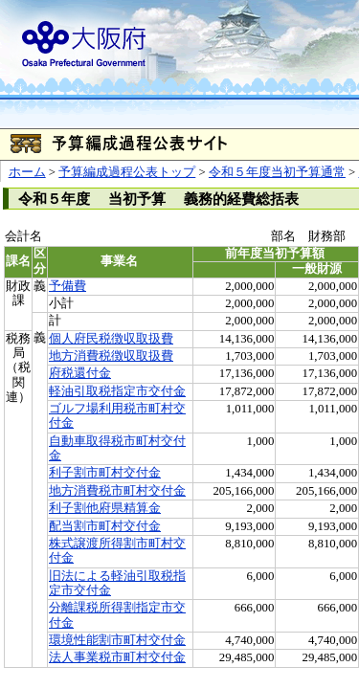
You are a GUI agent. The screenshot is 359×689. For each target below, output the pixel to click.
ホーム (27, 172)
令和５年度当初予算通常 (277, 172)
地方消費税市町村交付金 (117, 491)
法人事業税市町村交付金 (117, 657)
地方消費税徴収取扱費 (111, 356)
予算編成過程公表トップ (126, 172)
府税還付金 (80, 373)
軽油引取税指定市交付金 (117, 391)
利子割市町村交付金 (105, 472)
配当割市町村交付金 (105, 526)
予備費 (67, 286)
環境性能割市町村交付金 (117, 640)
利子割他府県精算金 (105, 508)
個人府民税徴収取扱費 (111, 338)
